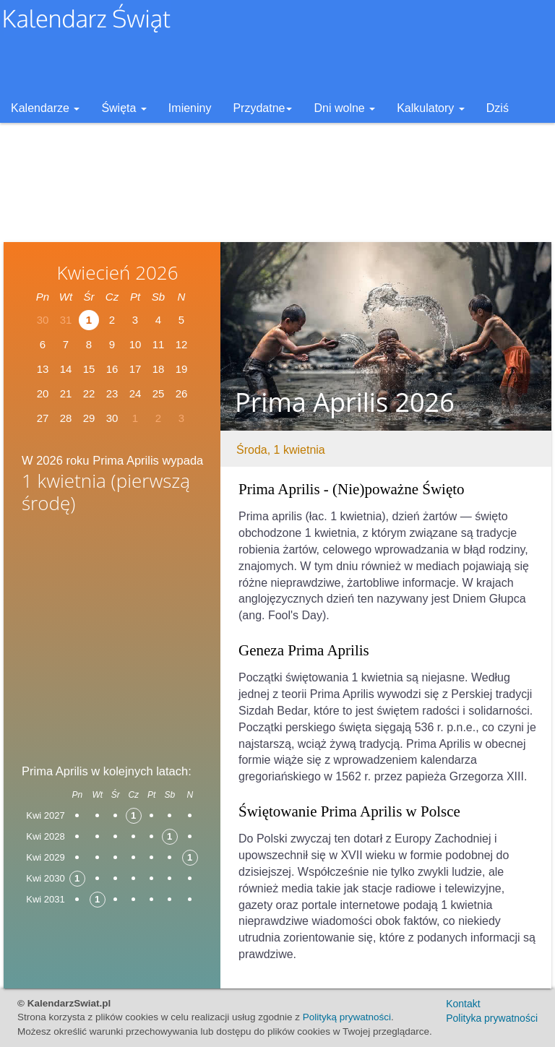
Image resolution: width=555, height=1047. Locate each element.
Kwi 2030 (45, 878)
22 (89, 393)
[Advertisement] (112, 634)
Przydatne (262, 108)
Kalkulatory (431, 108)
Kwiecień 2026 (117, 272)
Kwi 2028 (45, 836)
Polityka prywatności (492, 1018)
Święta (123, 108)
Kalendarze (45, 108)
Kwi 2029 (45, 857)
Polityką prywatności (347, 1017)
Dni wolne (344, 108)
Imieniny (190, 108)
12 (182, 344)
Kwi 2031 (45, 899)
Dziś (497, 108)
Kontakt (463, 1003)
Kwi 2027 (45, 815)
